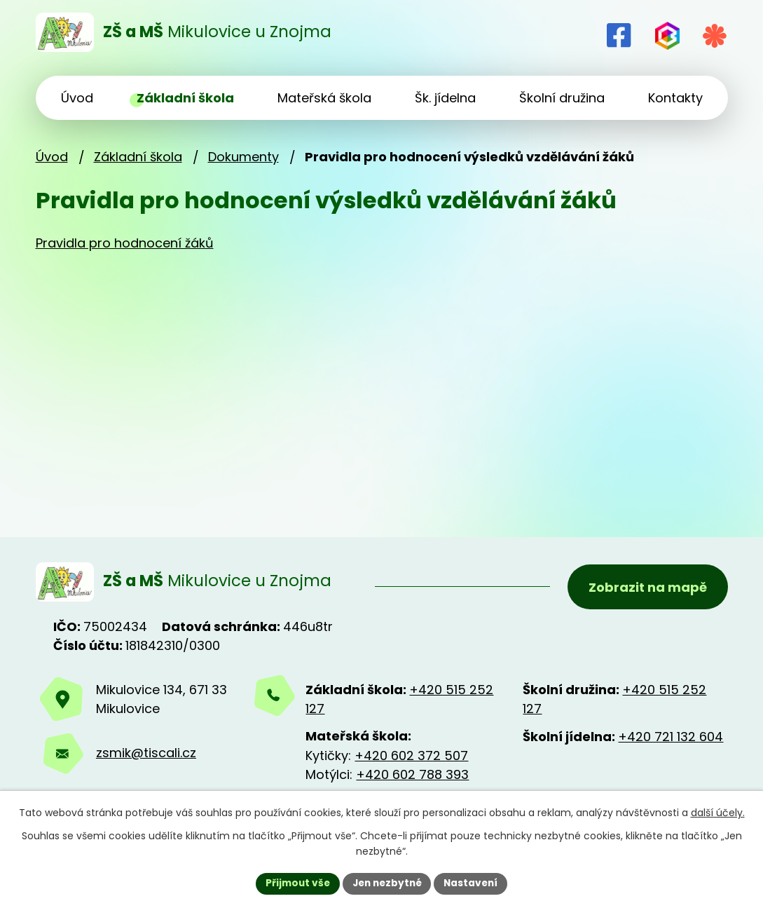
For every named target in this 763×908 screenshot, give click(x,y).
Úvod (52, 156)
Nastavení (474, 883)
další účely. (718, 813)
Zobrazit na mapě (647, 588)
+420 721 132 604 (670, 738)
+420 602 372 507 (411, 757)
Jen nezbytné (387, 883)
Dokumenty (243, 156)
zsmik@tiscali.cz (146, 755)
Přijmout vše (294, 883)
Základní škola (138, 156)
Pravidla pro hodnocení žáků (125, 243)
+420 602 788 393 (412, 776)
